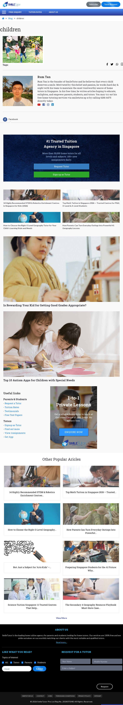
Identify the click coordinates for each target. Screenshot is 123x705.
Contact (40, 696)
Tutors (16, 662)
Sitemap (97, 696)
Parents (28, 662)
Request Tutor (61, 166)
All (6, 662)
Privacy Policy (84, 696)
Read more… (61, 642)
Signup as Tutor (13, 425)
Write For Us (27, 696)
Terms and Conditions (65, 696)
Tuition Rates (35, 12)
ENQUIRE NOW (74, 432)
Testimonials (12, 411)
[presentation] (102, 677)
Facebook (10, 119)
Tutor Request (110, 4)
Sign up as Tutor (61, 174)
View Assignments (15, 433)
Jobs (50, 696)
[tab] (10, 119)
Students (41, 662)
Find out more (12, 429)
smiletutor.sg (79, 97)
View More (61, 618)
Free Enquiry (15, 12)
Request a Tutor (13, 403)
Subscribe (93, 4)
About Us (53, 12)
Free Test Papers (13, 415)
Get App (9, 436)
